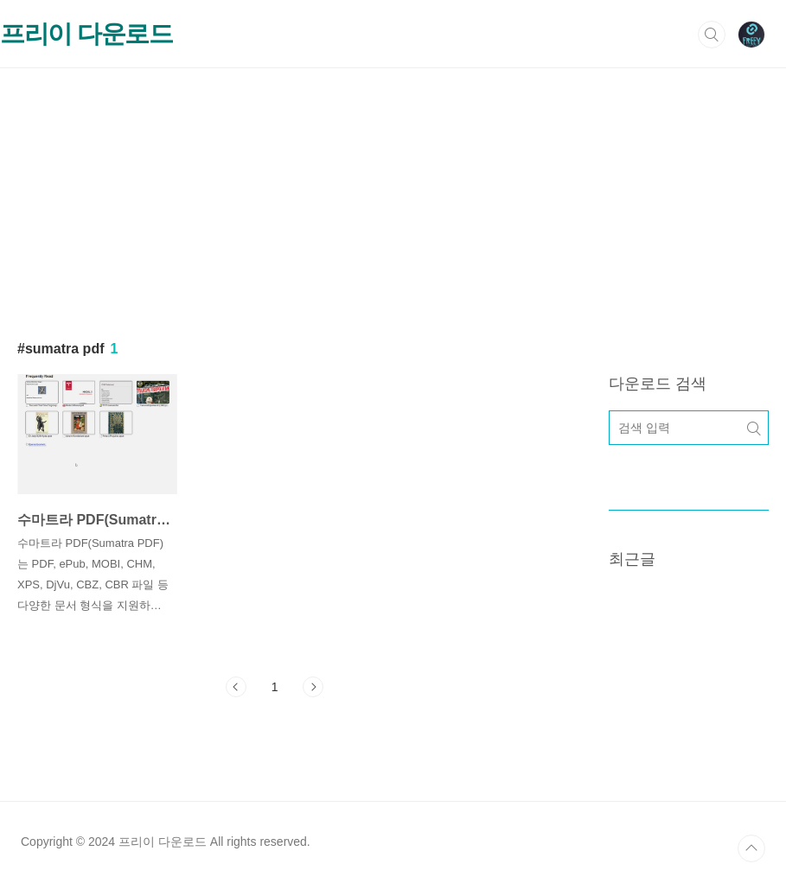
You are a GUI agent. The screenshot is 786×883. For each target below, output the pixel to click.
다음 (313, 687)
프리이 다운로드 (86, 34)
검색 (712, 35)
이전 (236, 687)
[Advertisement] (393, 189)
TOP (751, 848)
